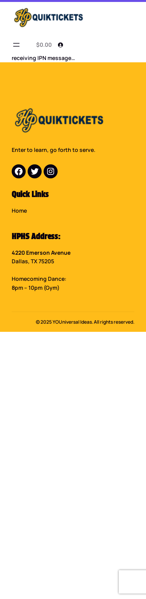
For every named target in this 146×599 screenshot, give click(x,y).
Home (19, 210)
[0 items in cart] (43, 44)
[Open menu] (16, 44)
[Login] (60, 45)
